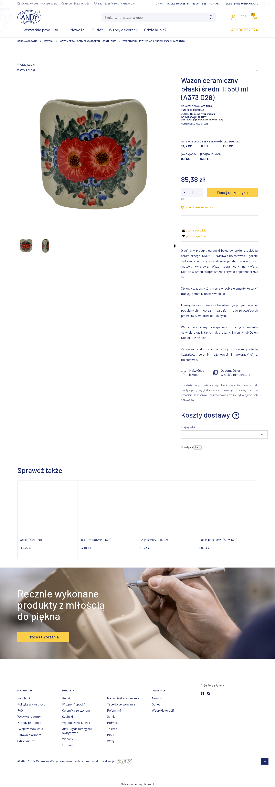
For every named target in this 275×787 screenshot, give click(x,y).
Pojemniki (114, 710)
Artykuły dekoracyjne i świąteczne (77, 731)
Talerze (112, 729)
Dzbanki (67, 745)
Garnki (111, 716)
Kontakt (215, 3)
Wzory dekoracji (163, 710)
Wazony (67, 739)
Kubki (66, 698)
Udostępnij (187, 447)
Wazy (110, 741)
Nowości (158, 698)
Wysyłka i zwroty (29, 716)
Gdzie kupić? (26, 741)
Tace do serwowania (121, 704)
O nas (159, 3)
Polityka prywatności (31, 704)
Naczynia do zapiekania (123, 698)
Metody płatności (29, 722)
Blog (195, 3)
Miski (110, 735)
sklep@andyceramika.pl (242, 3)
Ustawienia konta (29, 735)
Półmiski (113, 722)
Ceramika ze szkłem (76, 710)
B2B (204, 3)
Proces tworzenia (177, 3)
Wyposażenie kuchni (76, 722)
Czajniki (67, 716)
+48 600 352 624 (243, 29)
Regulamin (24, 698)
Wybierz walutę (26, 64)
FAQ (20, 710)
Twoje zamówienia (30, 729)
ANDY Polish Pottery (212, 685)
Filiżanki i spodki (73, 704)
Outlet (156, 704)
